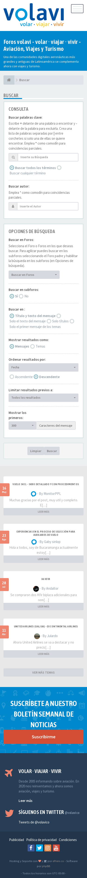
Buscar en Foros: (21, 239)
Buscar (52, 451)
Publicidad (16, 840)
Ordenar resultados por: (27, 359)
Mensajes (22, 346)
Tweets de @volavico (34, 822)
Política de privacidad (41, 840)
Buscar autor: (19, 186)
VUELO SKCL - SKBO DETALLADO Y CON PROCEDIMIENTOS (46, 484)
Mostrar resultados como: (29, 340)
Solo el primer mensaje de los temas (35, 326)
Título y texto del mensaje (35, 316)
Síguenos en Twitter (49, 812)
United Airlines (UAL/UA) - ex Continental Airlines (46, 626)
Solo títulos (60, 321)
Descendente (49, 377)
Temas (40, 346)
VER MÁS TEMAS (43, 672)
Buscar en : (17, 309)
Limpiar (35, 451)
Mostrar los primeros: (17, 415)
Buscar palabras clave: (25, 117)
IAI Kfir (45, 579)
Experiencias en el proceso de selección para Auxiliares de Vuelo (45, 533)
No (26, 296)
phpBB (46, 866)
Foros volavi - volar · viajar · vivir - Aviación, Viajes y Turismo (42, 45)
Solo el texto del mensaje (28, 321)
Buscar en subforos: (24, 289)
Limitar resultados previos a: (31, 390)
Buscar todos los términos (35, 168)
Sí (16, 296)
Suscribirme (43, 736)
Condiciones (68, 840)
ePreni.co (58, 861)
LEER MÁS (43, 511)
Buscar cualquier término (28, 173)
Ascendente (24, 377)
